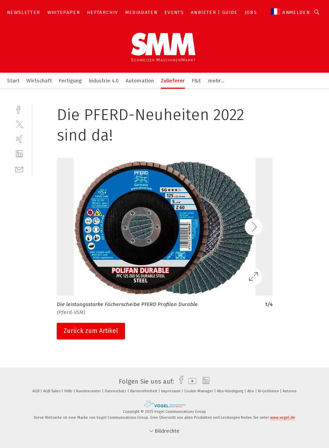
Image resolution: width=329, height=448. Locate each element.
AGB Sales (52, 391)
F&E (196, 81)
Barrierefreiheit (144, 391)
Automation (140, 81)
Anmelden (296, 12)
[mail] (19, 169)
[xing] (19, 139)
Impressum (171, 391)
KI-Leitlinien (269, 391)
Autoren (290, 391)
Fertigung (70, 81)
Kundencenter (89, 391)
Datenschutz (116, 391)
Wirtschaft (39, 81)
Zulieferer (173, 81)
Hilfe (68, 391)
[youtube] (190, 381)
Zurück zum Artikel (91, 331)
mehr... (216, 81)
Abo (251, 391)
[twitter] (19, 124)
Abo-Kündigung (230, 391)
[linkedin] (19, 154)
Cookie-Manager (199, 391)
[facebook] (19, 109)
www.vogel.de (282, 417)
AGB (36, 391)
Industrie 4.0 (104, 81)
